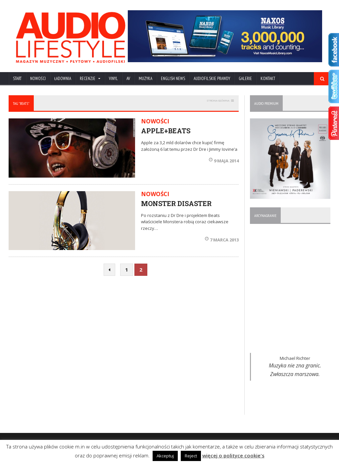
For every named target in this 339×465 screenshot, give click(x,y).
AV (128, 78)
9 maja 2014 (224, 161)
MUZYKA (145, 78)
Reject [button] (191, 456)
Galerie (245, 78)
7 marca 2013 (222, 240)
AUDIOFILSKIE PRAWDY (212, 78)
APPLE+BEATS (165, 130)
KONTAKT (268, 78)
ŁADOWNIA (62, 78)
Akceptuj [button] (165, 456)
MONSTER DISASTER (176, 203)
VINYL (113, 78)
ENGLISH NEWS (173, 78)
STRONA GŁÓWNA (218, 100)
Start (17, 78)
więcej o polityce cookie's (233, 455)
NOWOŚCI (38, 78)
